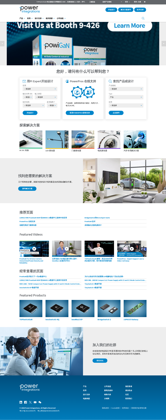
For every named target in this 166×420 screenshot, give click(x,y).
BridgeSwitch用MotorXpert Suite (97, 218)
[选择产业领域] (126, 89)
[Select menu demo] (52, 105)
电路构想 (86, 398)
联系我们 (128, 398)
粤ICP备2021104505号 (27, 411)
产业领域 (112, 85)
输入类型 (38, 94)
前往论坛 (100, 360)
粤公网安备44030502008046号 (48, 411)
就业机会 (128, 390)
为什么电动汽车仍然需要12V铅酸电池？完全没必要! (104, 276)
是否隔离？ (51, 102)
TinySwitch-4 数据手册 (93, 287)
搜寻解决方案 (27, 189)
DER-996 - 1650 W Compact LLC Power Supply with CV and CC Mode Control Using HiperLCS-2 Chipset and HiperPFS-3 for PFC (116, 280)
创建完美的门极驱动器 (27, 225)
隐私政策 (105, 408)
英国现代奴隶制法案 (139, 408)
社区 (127, 394)
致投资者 (128, 386)
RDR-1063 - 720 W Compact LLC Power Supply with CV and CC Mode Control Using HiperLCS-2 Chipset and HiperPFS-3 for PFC (50, 284)
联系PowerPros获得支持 (80, 113)
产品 (21, 18)
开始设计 (111, 10)
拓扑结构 (26, 102)
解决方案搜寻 (126, 10)
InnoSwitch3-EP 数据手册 (29, 287)
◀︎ (3, 43)
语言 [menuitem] (126, 2)
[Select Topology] (34, 105)
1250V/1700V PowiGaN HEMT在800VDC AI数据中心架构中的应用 (43, 218)
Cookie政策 (115, 408)
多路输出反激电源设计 (93, 225)
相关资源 (49, 18)
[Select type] (126, 97)
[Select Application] (40, 89)
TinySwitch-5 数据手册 (93, 284)
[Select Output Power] (28, 97)
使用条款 (125, 408)
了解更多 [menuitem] (92, 2)
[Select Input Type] (46, 97)
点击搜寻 (116, 113)
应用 (28, 18)
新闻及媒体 (108, 390)
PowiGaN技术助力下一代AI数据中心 (33, 276)
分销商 (106, 398)
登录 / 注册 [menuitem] (137, 2)
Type (110, 94)
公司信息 (60, 18)
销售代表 (107, 394)
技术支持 (140, 10)
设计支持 (38, 18)
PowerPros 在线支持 (27, 221)
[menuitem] (145, 2)
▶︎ (164, 43)
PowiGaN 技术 (90, 221)
